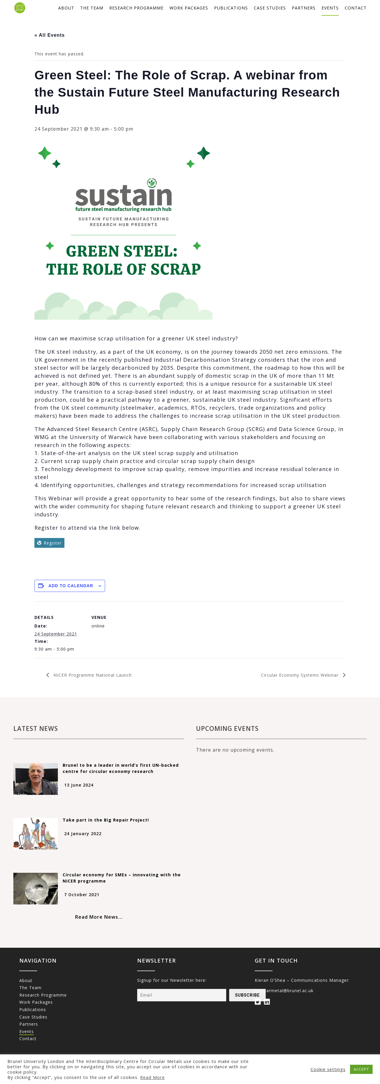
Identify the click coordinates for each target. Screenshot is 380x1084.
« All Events (49, 35)
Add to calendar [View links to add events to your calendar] (70, 585)
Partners (304, 8)
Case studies (270, 8)
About (66, 8)
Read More (152, 1077)
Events (330, 8)
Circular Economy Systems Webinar (300, 675)
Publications (231, 8)
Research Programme (136, 8)
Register (53, 543)
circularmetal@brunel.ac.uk (284, 990)
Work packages (189, 8)
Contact (356, 8)
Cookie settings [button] (328, 1069)
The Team (91, 8)
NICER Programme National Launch (92, 675)
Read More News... (99, 917)
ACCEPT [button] (361, 1069)
